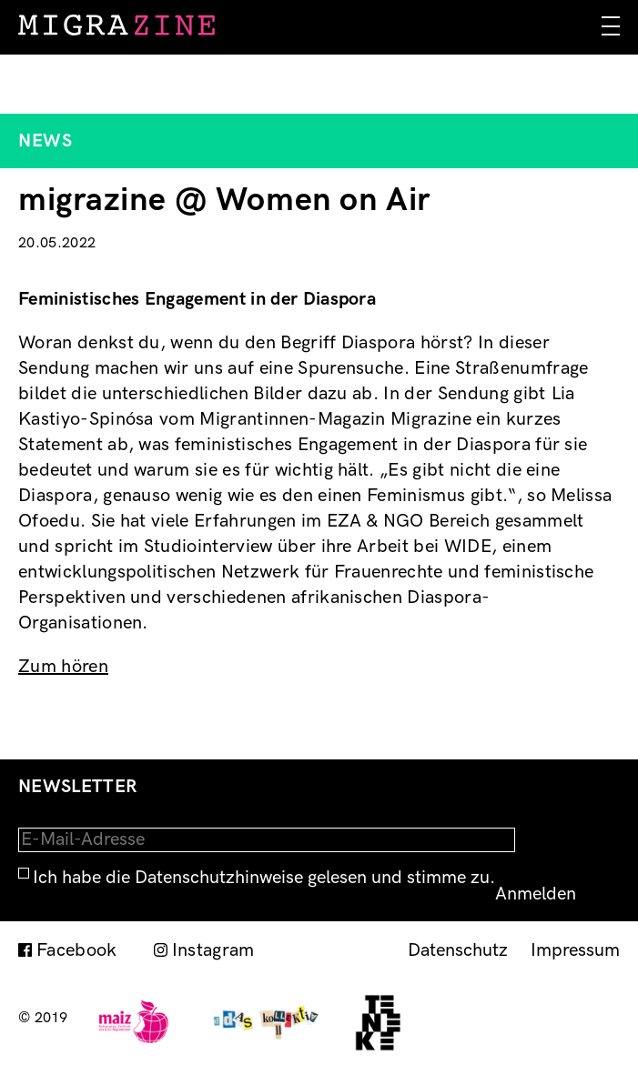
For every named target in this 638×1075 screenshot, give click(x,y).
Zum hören (63, 667)
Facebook (76, 950)
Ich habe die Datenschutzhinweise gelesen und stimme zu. (264, 878)
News (45, 141)
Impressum (575, 950)
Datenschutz (458, 950)
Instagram (213, 950)
